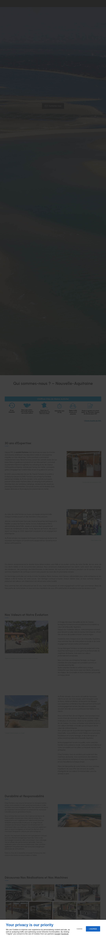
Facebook (64, 934)
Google (57, 934)
